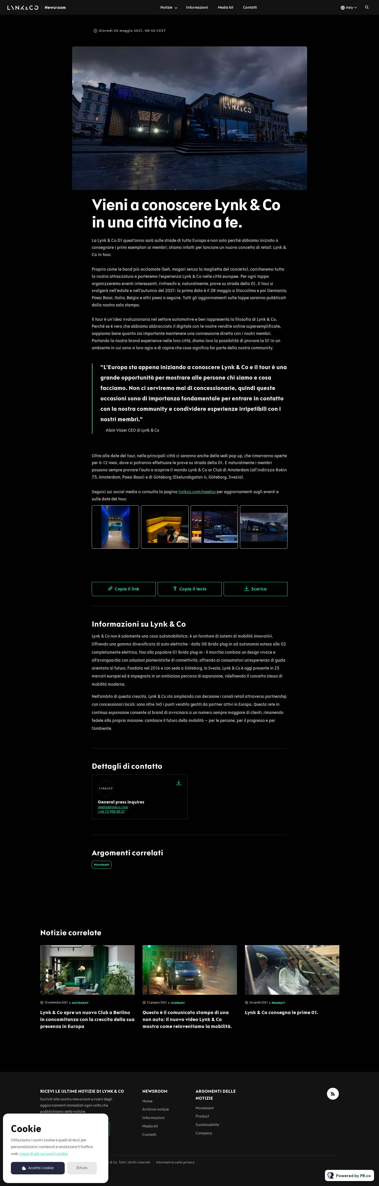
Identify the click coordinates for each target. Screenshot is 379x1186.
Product (202, 1116)
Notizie (166, 7)
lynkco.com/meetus (197, 492)
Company (204, 1133)
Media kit (225, 7)
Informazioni (197, 7)
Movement (101, 864)
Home (147, 1101)
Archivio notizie (155, 1109)
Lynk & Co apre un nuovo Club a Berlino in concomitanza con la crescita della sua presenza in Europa (87, 1024)
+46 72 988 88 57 (111, 811)
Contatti (250, 7)
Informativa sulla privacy (175, 1162)
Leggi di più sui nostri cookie (44, 1153)
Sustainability (207, 1124)
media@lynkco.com (113, 807)
